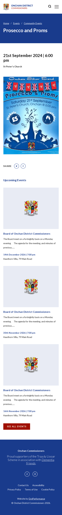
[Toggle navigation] (57, 6)
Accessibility (38, 485)
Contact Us (23, 485)
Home (6, 23)
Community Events (33, 23)
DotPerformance (37, 498)
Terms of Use (31, 489)
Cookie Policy (48, 489)
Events (16, 23)
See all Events (17, 426)
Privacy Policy (14, 489)
